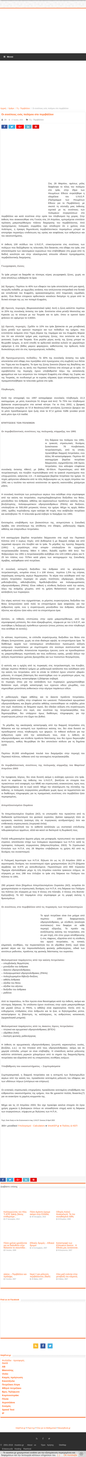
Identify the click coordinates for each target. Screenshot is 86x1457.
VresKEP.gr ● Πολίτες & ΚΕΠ (62, 1125)
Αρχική (3, 108)
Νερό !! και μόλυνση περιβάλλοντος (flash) (40, 1275)
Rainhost (27, 1449)
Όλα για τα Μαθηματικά (46, 1428)
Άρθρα (11, 108)
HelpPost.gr (20, 1428)
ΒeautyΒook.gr (64, 1428)
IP (3, 1413)
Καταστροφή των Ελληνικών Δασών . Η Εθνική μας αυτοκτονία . (67, 1245)
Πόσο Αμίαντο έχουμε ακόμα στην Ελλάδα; (40, 1213)
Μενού (8, 57)
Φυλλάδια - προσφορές (13, 1360)
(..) (58, 1455)
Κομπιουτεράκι (10, 1395)
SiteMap (62, 1445)
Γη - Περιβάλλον (23, 108)
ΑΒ (3, 1366)
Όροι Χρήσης (47, 1445)
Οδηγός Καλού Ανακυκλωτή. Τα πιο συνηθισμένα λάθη (65, 1214)
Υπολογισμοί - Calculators (31, 1125)
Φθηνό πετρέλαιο (11, 1388)
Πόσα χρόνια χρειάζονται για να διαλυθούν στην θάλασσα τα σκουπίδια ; (15, 1245)
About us (31, 1445)
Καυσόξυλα (8, 1381)
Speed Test (8, 1409)
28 (5, 120)
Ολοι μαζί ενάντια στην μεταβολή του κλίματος (67, 1275)
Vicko (5, 1373)
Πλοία (5, 1399)
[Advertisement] (43, 31)
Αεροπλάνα (8, 1402)
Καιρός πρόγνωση (12, 1377)
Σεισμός (6, 1406)
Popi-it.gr (31, 1428)
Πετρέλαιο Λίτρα (11, 1384)
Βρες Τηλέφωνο (11, 1391)
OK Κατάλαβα (70, 1455)
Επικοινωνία (7, 1449)
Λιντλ (5, 1363)
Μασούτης (8, 1370)
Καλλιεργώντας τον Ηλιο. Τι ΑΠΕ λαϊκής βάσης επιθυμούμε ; (15, 1214)
